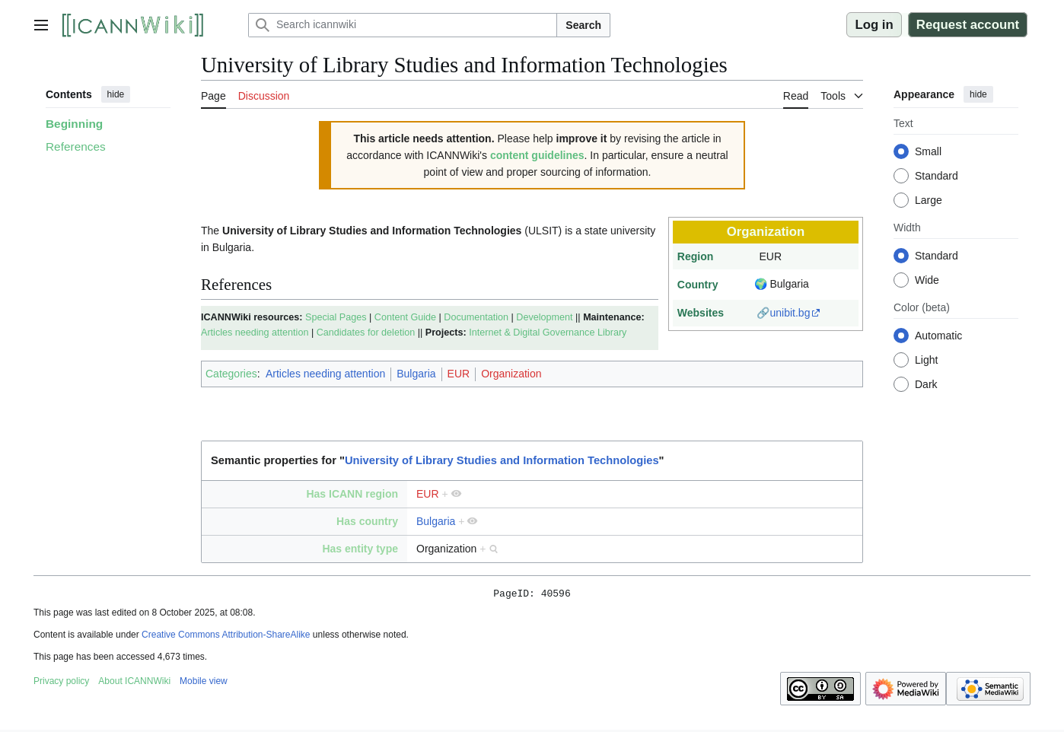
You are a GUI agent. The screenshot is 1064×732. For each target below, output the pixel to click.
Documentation (476, 317)
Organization (511, 374)
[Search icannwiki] (402, 25)
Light (926, 360)
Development (544, 317)
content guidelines (537, 155)
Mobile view (204, 683)
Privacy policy (61, 683)
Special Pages (336, 317)
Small (928, 151)
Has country (367, 521)
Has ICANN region (352, 494)
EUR (459, 374)
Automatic (938, 335)
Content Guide (405, 317)
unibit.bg (789, 313)
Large (928, 200)
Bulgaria (416, 374)
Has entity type (360, 549)
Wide (927, 280)
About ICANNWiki (134, 683)
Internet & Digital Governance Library (547, 332)
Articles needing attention (254, 332)
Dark (926, 384)
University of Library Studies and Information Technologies (502, 460)
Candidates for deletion (366, 332)
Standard (936, 176)
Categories (231, 374)
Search (583, 25)
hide (116, 94)
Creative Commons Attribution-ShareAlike (226, 637)
